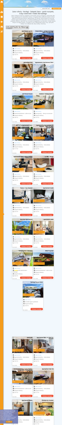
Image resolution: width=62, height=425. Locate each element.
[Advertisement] (33, 324)
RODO (8, 419)
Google (7, 411)
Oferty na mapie (56, 8)
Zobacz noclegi (26, 58)
